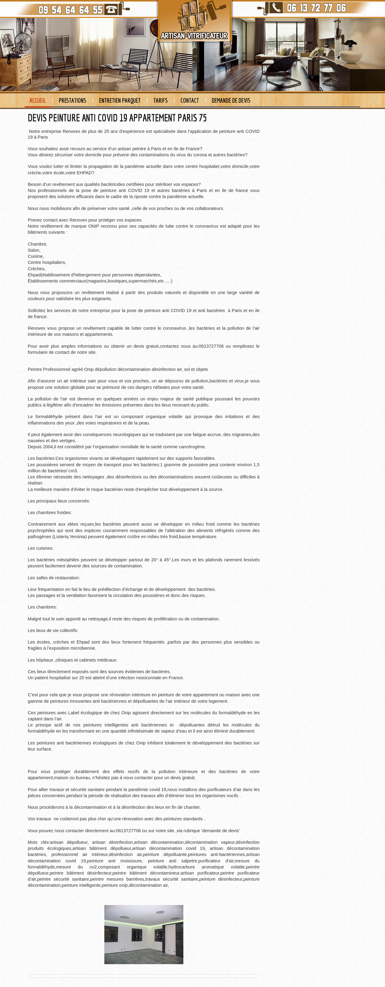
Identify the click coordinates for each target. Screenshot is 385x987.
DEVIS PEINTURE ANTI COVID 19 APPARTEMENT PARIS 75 (117, 117)
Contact (190, 100)
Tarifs (160, 100)
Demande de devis (231, 100)
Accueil (38, 100)
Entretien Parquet (120, 100)
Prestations (72, 100)
